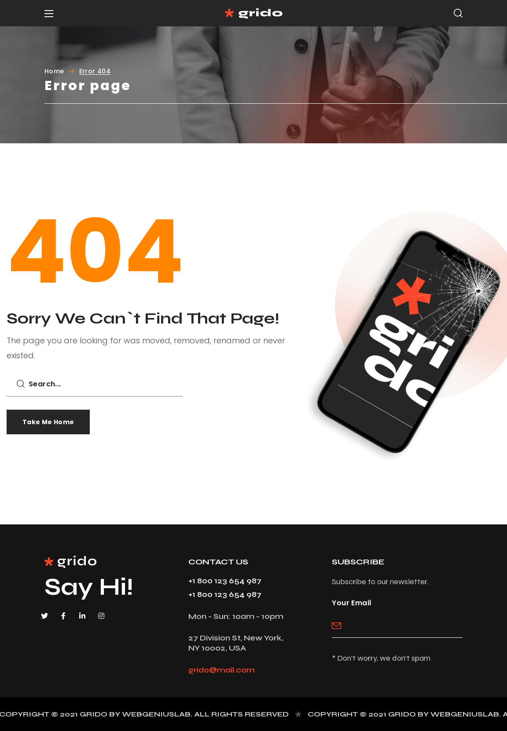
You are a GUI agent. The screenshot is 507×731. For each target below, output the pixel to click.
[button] (458, 13)
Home (54, 71)
